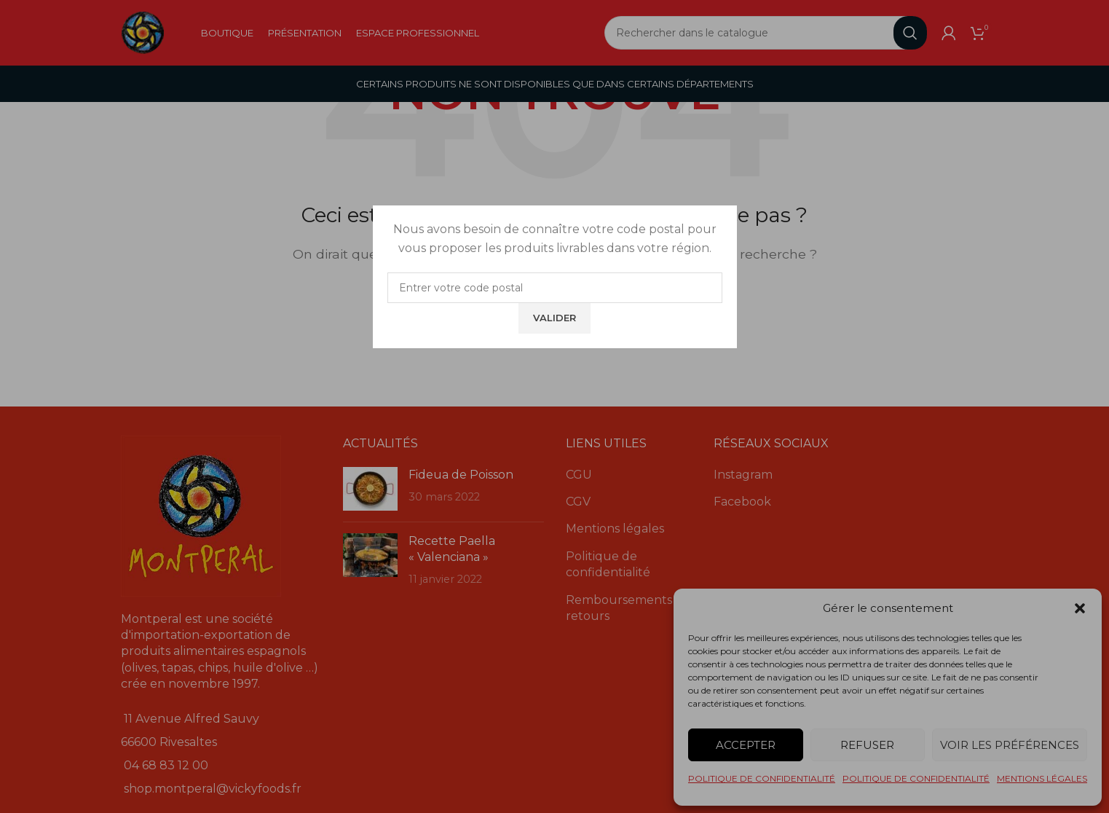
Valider (554, 317)
